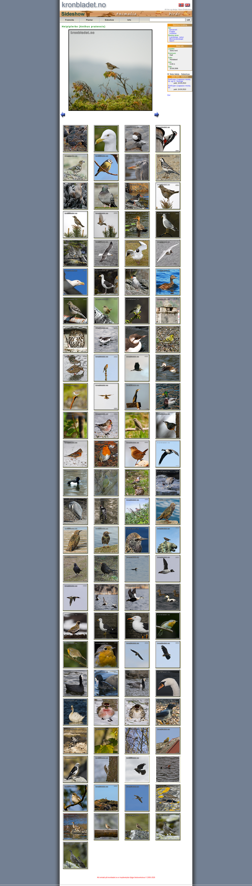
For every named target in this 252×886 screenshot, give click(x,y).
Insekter (173, 33)
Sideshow (109, 20)
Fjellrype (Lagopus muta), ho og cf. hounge (179, 80)
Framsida (69, 20)
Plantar (89, 20)
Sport (171, 41)
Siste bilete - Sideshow (180, 74)
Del (168, 95)
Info (129, 20)
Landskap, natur (176, 37)
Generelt (173, 30)
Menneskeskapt (176, 39)
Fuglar (172, 31)
